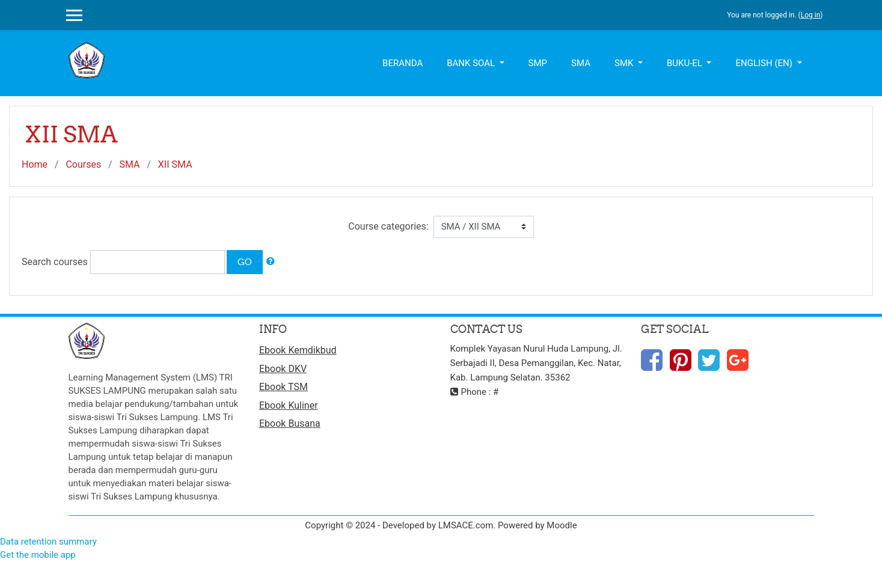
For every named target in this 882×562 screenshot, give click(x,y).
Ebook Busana (289, 423)
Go (244, 261)
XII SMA (175, 164)
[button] (270, 261)
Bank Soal (472, 63)
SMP (537, 63)
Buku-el (686, 63)
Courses (83, 164)
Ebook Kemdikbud (298, 350)
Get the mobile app (38, 554)
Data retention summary (48, 541)
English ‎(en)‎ (764, 63)
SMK (624, 63)
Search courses (55, 261)
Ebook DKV (283, 368)
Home (34, 164)
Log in (811, 15)
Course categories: (388, 226)
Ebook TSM (283, 386)
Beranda (402, 63)
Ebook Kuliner (288, 405)
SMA (580, 63)
